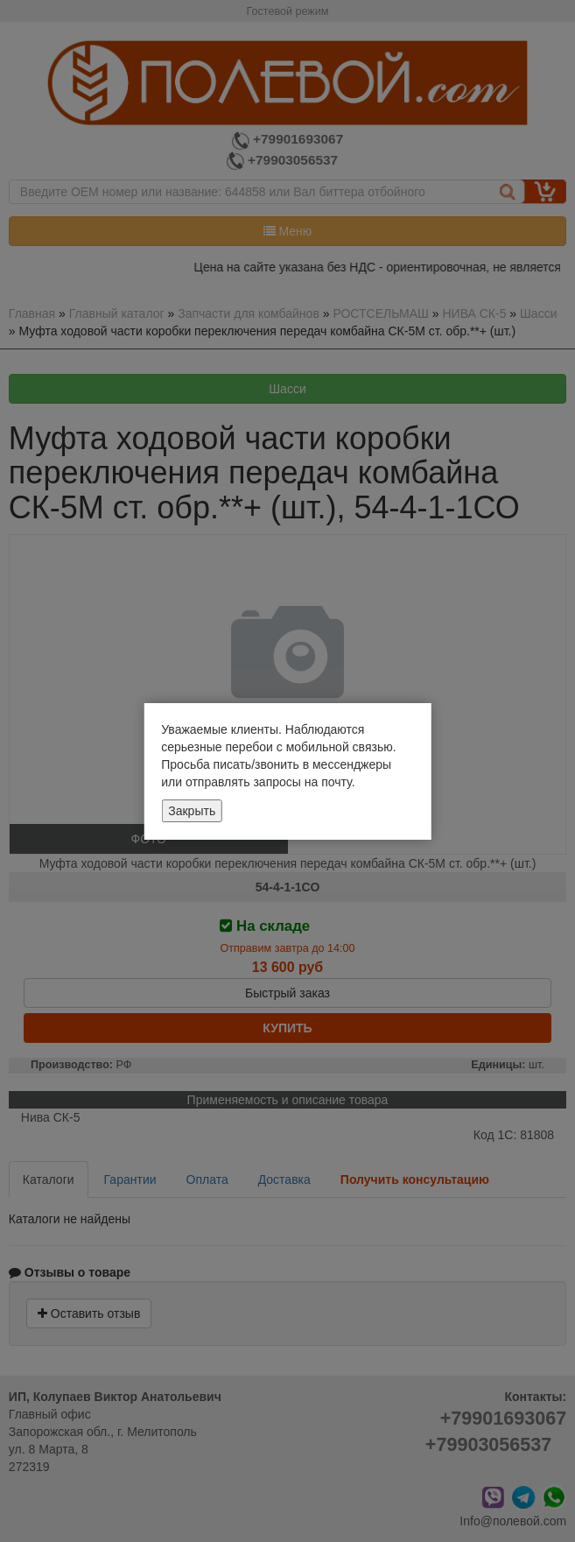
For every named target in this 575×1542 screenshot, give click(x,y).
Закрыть (191, 811)
